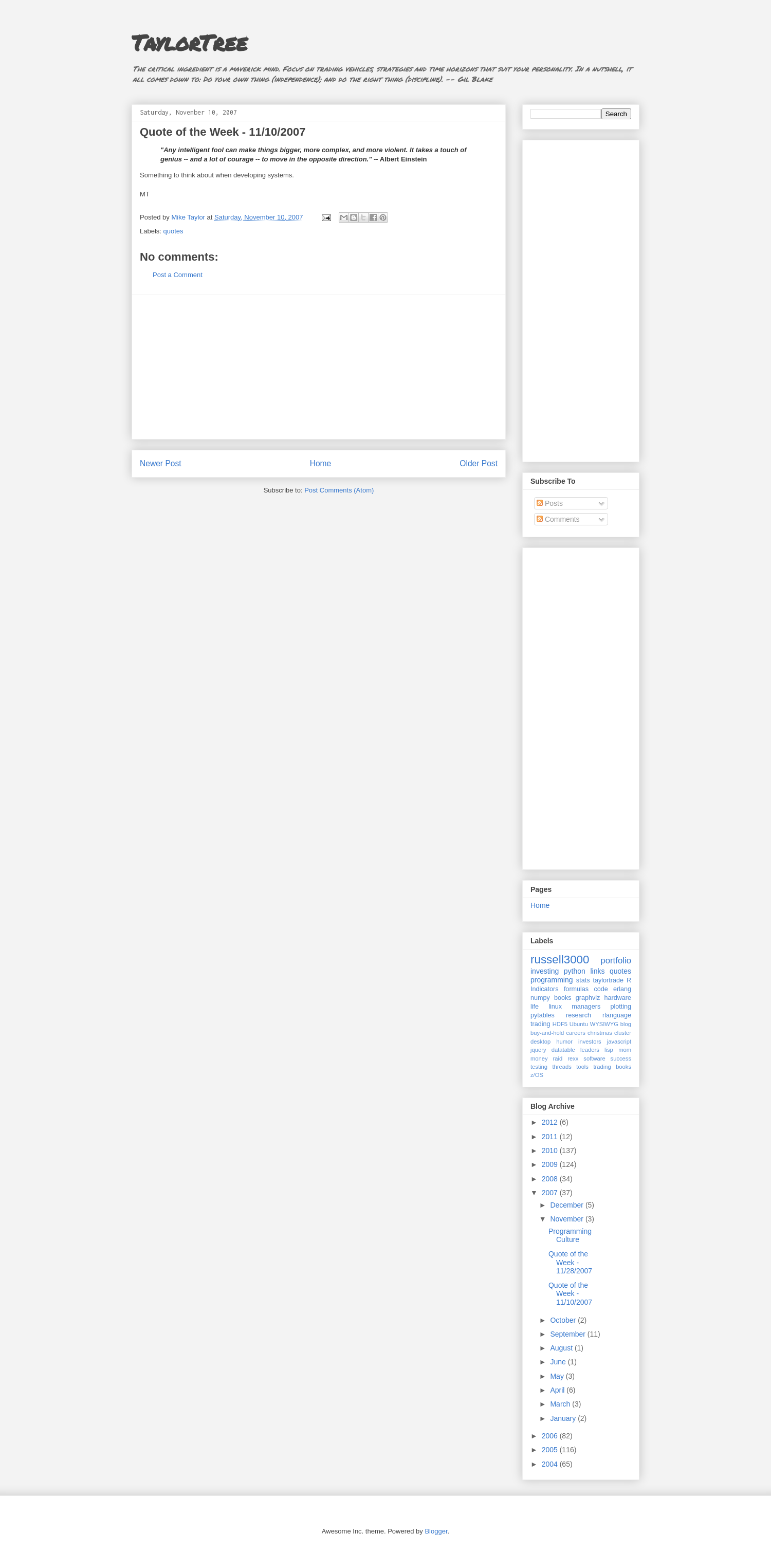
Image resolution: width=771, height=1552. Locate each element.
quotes (173, 231)
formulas (576, 989)
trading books (612, 1067)
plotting (620, 1006)
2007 (551, 1193)
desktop (540, 1041)
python (574, 971)
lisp (608, 1050)
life (534, 1006)
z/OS (536, 1075)
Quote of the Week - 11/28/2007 (570, 1262)
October (564, 1320)
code (601, 989)
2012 (551, 1122)
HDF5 (560, 1024)
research (578, 1015)
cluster (622, 1033)
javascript (619, 1041)
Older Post (479, 463)
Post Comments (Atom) (339, 490)
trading (540, 1024)
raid (558, 1058)
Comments (558, 519)
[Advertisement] (319, 367)
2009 (551, 1164)
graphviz (588, 997)
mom (624, 1050)
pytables (542, 1015)
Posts (550, 503)
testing (538, 1067)
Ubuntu (579, 1024)
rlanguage (616, 1015)
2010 (551, 1150)
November (567, 1219)
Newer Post (160, 463)
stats (583, 980)
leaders (589, 1050)
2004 (551, 1464)
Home (321, 463)
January (564, 1418)
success (621, 1058)
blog (625, 1024)
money (539, 1058)
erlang (622, 989)
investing (544, 971)
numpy (540, 997)
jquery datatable (552, 1050)
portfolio (615, 960)
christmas (600, 1033)
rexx (572, 1058)
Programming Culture (570, 1235)
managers (586, 1006)
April (558, 1390)
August (562, 1348)
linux (555, 1006)
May (557, 1376)
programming (551, 980)
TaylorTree (189, 42)
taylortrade (608, 980)
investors (589, 1041)
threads (561, 1067)
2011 (551, 1137)
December (567, 1205)
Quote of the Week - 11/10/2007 (570, 1294)
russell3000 (560, 959)
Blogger (436, 1531)
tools (582, 1067)
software (594, 1058)
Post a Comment (178, 275)
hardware (618, 997)
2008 (551, 1179)
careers (575, 1033)
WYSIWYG (604, 1024)
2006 (551, 1436)
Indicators (544, 989)
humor (564, 1041)
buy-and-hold (547, 1033)
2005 (551, 1450)
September (568, 1334)
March (561, 1404)
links (597, 971)
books (563, 997)
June (558, 1362)
